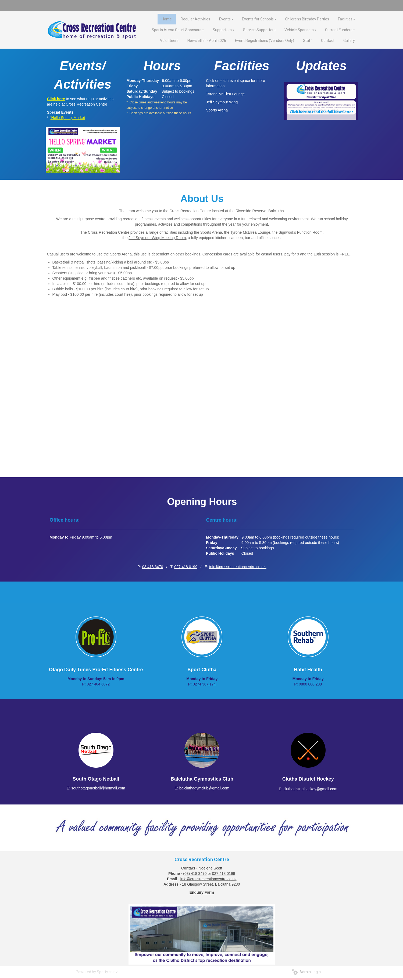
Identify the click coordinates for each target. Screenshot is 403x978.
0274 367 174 (204, 684)
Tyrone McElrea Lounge (250, 232)
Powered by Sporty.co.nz (97, 972)
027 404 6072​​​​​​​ (98, 684)
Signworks (288, 232)
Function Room (310, 232)
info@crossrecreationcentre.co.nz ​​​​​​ (237, 567)
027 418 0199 (185, 567)
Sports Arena (211, 232)
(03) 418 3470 (194, 873)
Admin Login (306, 972)
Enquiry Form (202, 892)
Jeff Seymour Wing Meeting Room (157, 238)
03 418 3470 (152, 567)
